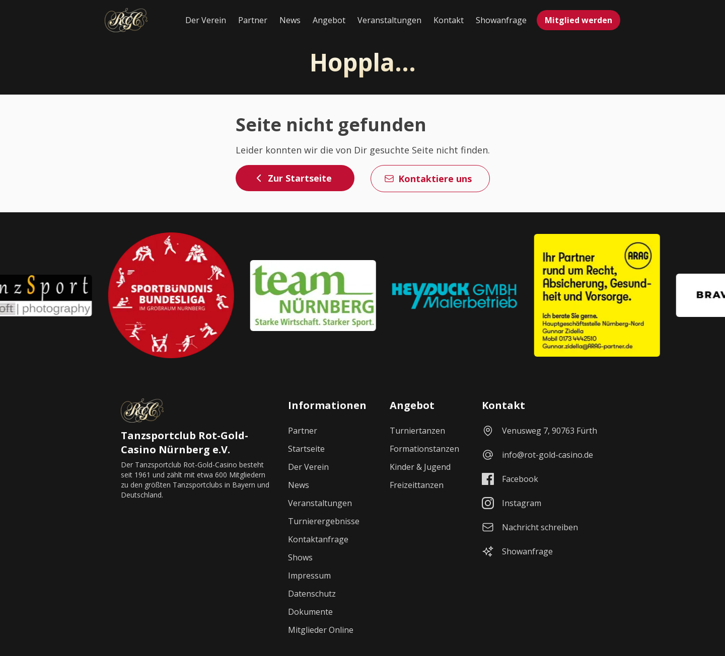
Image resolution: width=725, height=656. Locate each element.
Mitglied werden (578, 20)
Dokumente (310, 611)
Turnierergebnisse (323, 521)
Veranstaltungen (389, 20)
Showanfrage (501, 20)
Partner (252, 20)
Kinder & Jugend (420, 466)
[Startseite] (126, 20)
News (290, 20)
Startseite (306, 448)
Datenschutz (312, 593)
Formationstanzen (424, 448)
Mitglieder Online (320, 629)
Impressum (309, 575)
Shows (300, 557)
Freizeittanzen (417, 484)
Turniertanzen (417, 430)
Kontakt (448, 20)
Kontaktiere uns (428, 179)
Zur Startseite (293, 178)
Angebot (329, 20)
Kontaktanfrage (318, 539)
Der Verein (205, 20)
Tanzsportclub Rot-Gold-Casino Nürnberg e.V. (184, 442)
